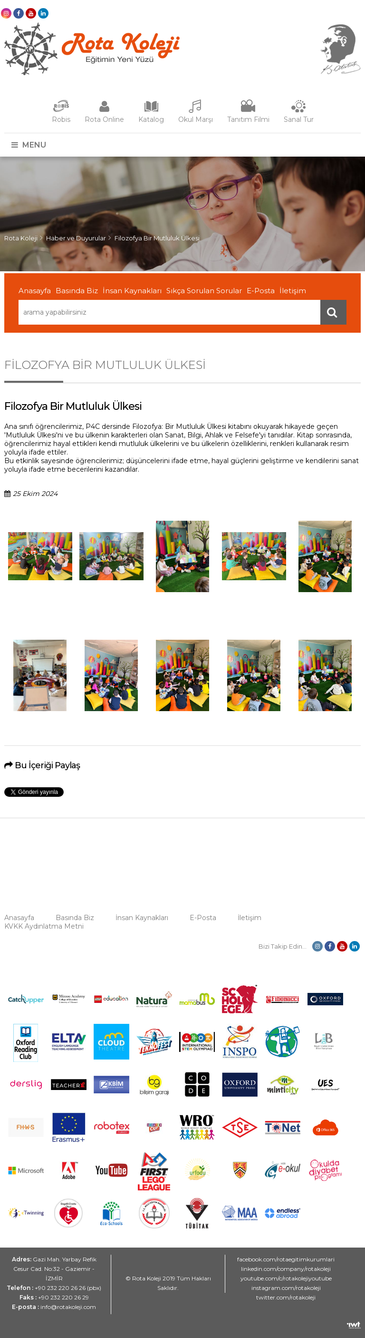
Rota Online (104, 119)
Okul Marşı (195, 119)
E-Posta (261, 290)
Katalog (151, 119)
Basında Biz (77, 290)
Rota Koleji (21, 238)
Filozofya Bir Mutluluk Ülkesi (157, 238)
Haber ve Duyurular (76, 238)
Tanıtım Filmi (248, 119)
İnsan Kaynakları (132, 290)
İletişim (292, 290)
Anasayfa (35, 290)
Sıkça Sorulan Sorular (204, 290)
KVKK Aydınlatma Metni (44, 926)
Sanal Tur (299, 119)
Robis (61, 119)
